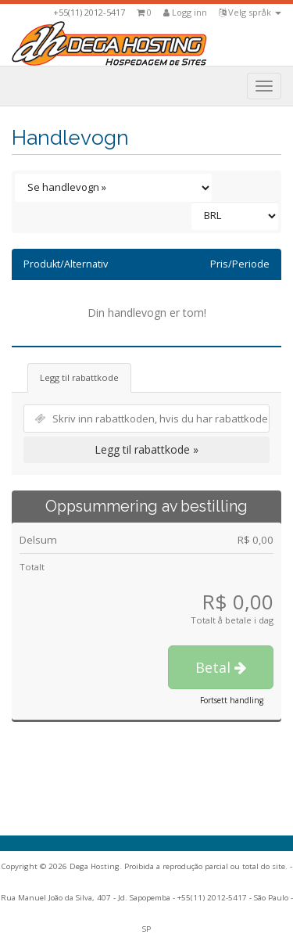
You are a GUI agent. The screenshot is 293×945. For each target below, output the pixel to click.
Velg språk (250, 12)
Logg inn (185, 12)
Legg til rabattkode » (146, 449)
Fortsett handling (231, 700)
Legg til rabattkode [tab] (79, 377)
